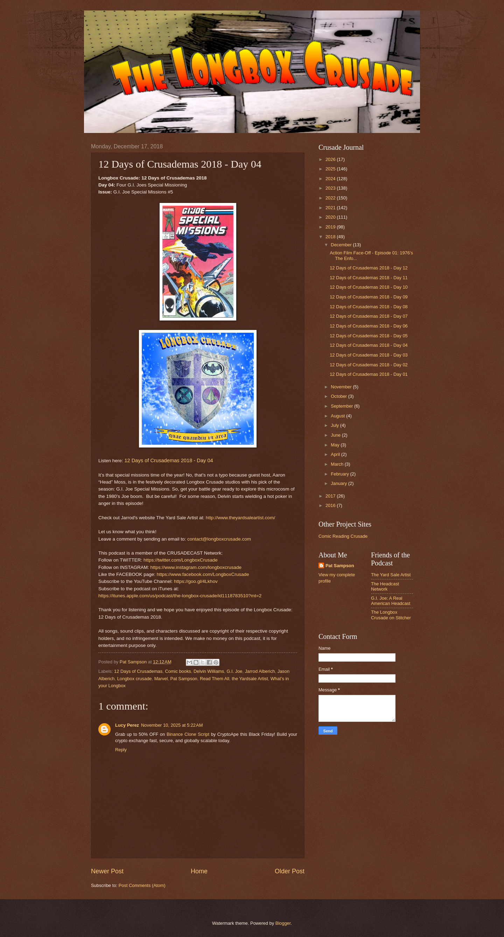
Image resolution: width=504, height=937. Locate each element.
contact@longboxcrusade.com (219, 539)
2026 (331, 159)
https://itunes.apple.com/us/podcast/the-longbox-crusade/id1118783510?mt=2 (179, 595)
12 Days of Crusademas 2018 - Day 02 (369, 364)
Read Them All (214, 678)
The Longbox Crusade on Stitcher (391, 615)
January (339, 483)
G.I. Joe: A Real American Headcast (390, 601)
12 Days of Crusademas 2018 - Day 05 (369, 335)
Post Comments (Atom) (142, 885)
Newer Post (107, 871)
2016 (331, 505)
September (342, 406)
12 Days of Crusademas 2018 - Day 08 (369, 306)
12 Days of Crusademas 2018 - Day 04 (168, 460)
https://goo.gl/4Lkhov (196, 581)
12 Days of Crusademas (138, 671)
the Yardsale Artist (250, 678)
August (338, 415)
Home (199, 871)
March (337, 464)
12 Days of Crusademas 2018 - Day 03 (369, 355)
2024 (331, 178)
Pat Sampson (183, 678)
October (339, 396)
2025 (331, 168)
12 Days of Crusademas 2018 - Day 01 (369, 374)
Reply (121, 749)
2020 (331, 217)
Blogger (283, 923)
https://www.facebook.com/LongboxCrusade (203, 574)
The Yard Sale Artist (391, 574)
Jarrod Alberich (260, 671)
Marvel (161, 678)
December (342, 244)
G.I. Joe (234, 671)
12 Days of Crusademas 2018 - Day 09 (369, 297)
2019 (331, 227)
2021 (331, 207)
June (336, 435)
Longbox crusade (134, 678)
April (336, 454)
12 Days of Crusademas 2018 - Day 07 (369, 316)
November (342, 386)
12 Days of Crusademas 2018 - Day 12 (369, 267)
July (335, 425)
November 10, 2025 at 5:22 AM (172, 725)
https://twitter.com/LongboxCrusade (181, 560)
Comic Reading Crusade (343, 536)
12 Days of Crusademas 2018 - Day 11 (369, 277)
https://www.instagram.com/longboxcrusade (195, 567)
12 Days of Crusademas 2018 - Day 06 (369, 326)
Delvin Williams (209, 671)
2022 (331, 197)
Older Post (289, 871)
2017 (331, 496)
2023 (331, 188)
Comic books (178, 671)
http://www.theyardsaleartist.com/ (240, 517)
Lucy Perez (127, 725)
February (340, 474)
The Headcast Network (385, 586)
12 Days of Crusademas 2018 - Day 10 (369, 287)
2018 (331, 236)
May (336, 445)
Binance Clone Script (188, 734)
